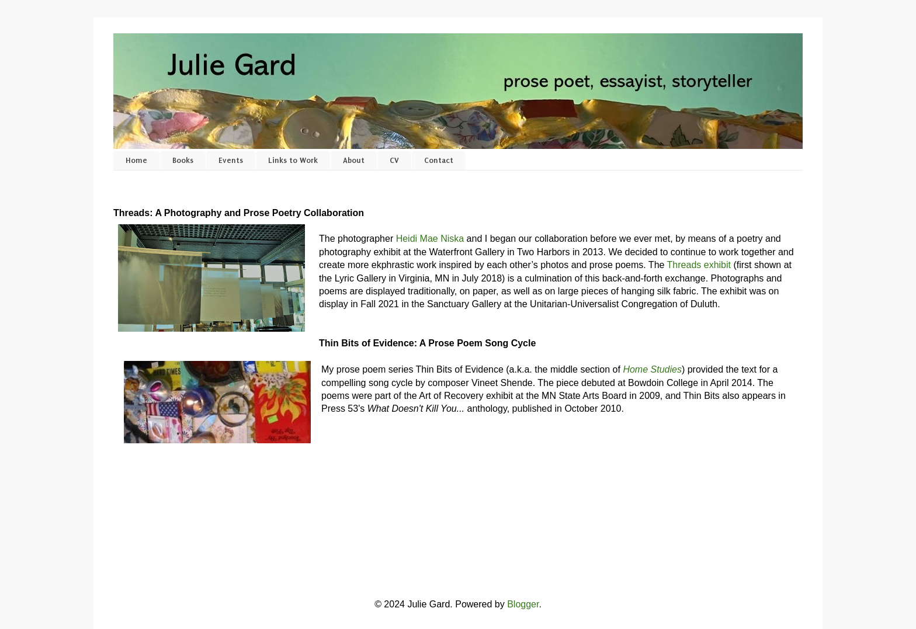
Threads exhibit (699, 265)
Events (230, 160)
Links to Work (293, 160)
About (354, 160)
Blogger (523, 604)
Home (136, 160)
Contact (438, 160)
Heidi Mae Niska (430, 239)
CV (394, 160)
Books (182, 160)
